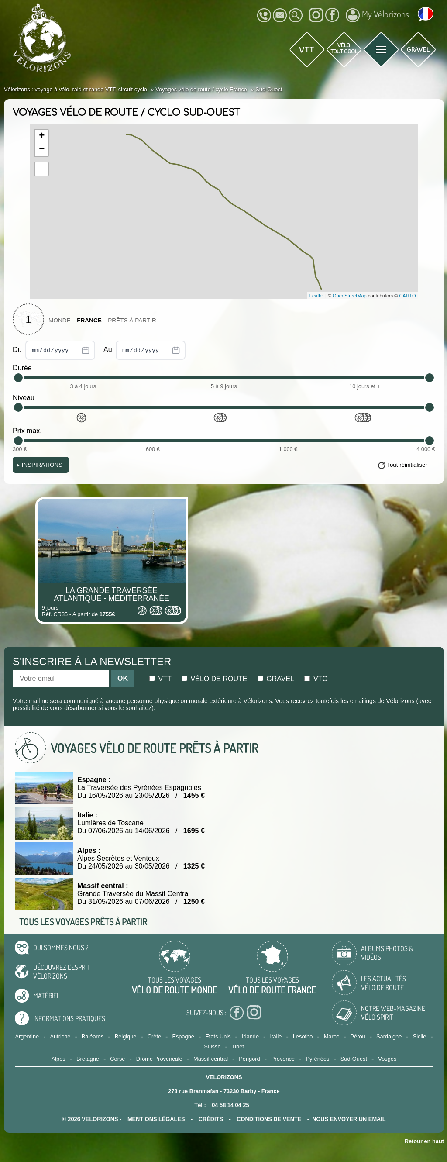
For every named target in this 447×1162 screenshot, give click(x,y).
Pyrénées (317, 1058)
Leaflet (316, 295)
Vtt (160, 679)
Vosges (387, 1058)
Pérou (358, 1036)
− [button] (42, 149)
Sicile (419, 1036)
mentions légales (156, 1119)
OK (122, 678)
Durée (22, 368)
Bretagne (87, 1058)
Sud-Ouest (353, 1058)
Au (144, 350)
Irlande (250, 1036)
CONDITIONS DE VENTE (269, 1119)
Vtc (315, 679)
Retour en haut (424, 1141)
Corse (117, 1058)
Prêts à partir (132, 320)
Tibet (238, 1046)
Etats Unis (217, 1036)
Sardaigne (389, 1036)
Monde (59, 320)
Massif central (210, 1058)
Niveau (23, 397)
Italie (276, 1036)
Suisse (212, 1046)
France (89, 320)
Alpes (58, 1058)
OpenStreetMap (350, 295)
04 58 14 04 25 (230, 1105)
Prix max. (27, 430)
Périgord (249, 1058)
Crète (154, 1036)
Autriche (60, 1036)
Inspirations (39, 465)
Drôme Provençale (159, 1058)
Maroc (332, 1036)
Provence (283, 1058)
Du (54, 350)
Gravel (276, 679)
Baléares (93, 1036)
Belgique (126, 1036)
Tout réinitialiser (407, 465)
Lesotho (303, 1036)
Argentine (27, 1036)
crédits (211, 1119)
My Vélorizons (377, 15)
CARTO (407, 295)
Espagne (183, 1036)
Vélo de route (214, 679)
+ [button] (42, 136)
